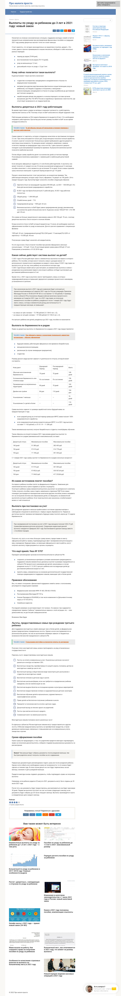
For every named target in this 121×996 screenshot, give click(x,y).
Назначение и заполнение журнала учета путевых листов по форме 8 (101, 56)
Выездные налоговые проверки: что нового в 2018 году (102, 66)
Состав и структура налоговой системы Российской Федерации (101, 27)
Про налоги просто (20, 3)
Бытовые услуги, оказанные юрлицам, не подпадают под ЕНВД (102, 47)
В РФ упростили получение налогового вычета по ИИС (102, 89)
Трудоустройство (26, 12)
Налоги (13, 12)
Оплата (95, 31)
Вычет (94, 39)
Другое (95, 60)
